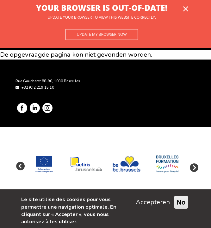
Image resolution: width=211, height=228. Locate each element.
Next (192, 166)
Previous (20, 166)
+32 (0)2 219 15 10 (38, 87)
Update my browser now (102, 34)
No (181, 202)
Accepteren (153, 202)
